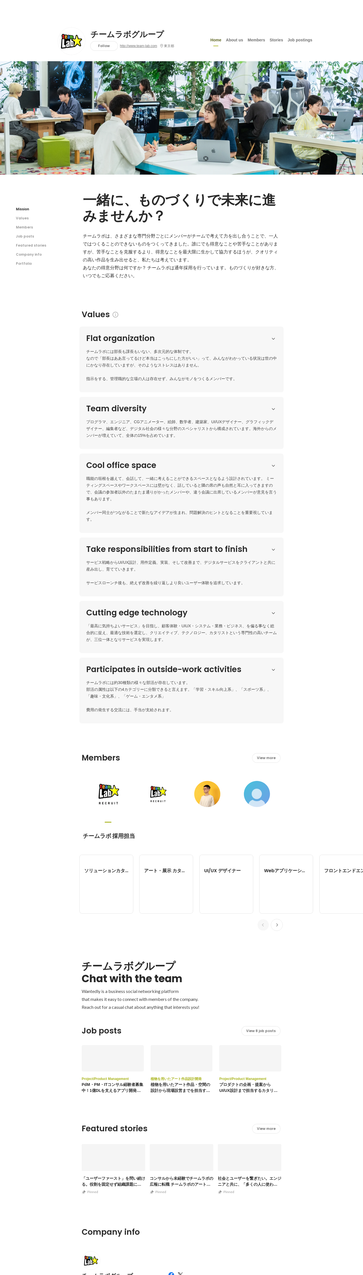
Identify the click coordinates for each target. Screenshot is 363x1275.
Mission (22, 209)
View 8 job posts (261, 781)
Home (215, 39)
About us (234, 39)
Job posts (25, 236)
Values (22, 218)
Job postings (300, 39)
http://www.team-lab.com (138, 46)
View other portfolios (225, 1130)
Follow (104, 45)
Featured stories (31, 245)
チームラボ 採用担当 (109, 586)
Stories (276, 39)
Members (256, 39)
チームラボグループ (127, 34)
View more (266, 508)
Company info (29, 254)
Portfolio (24, 263)
